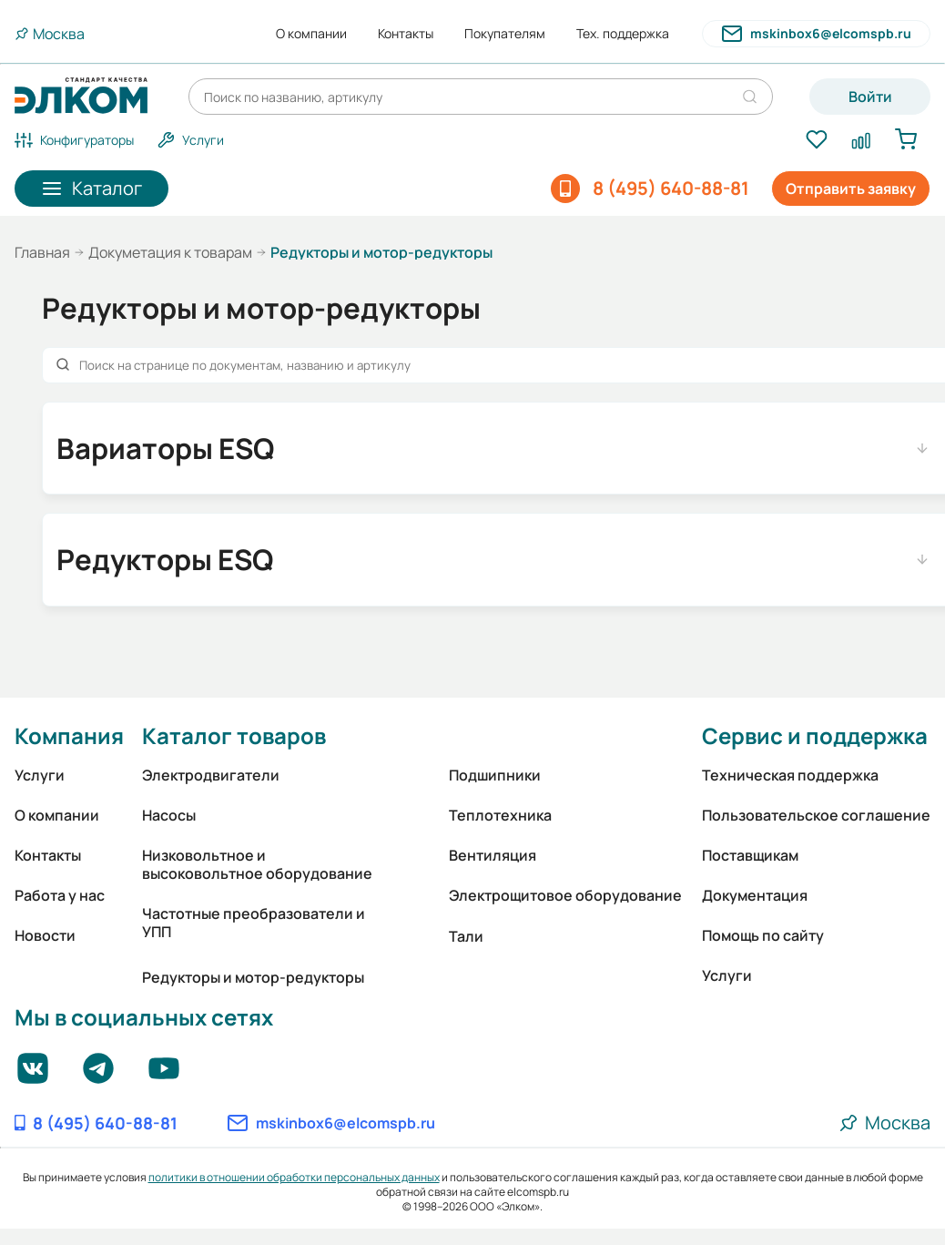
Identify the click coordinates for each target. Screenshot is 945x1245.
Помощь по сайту (763, 935)
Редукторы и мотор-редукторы (253, 977)
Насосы (169, 815)
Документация (755, 895)
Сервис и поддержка (815, 735)
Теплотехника (500, 815)
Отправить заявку (851, 189)
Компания (69, 735)
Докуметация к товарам (170, 252)
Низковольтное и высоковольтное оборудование (257, 864)
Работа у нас (60, 895)
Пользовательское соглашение (816, 815)
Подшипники (495, 775)
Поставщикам (750, 855)
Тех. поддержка (622, 33)
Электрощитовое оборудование (565, 895)
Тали (466, 936)
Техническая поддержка (790, 775)
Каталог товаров (234, 735)
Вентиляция (492, 855)
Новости (45, 935)
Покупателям (504, 33)
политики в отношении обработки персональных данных (294, 1177)
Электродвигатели (210, 775)
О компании (311, 33)
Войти (870, 97)
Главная (42, 252)
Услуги (40, 775)
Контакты (405, 33)
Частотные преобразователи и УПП (253, 922)
